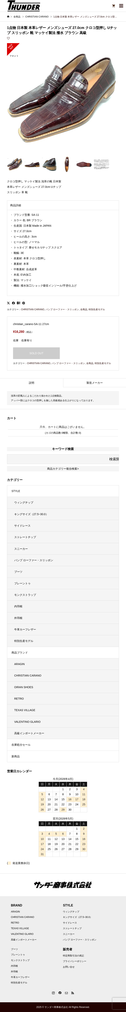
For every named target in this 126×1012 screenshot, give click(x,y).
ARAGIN (19, 664)
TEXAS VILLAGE (24, 710)
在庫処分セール (21, 744)
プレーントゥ (22, 583)
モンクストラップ (25, 594)
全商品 (83, 309)
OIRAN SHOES (23, 687)
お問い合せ (69, 967)
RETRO (19, 698)
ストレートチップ (25, 537)
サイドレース (22, 525)
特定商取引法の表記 (73, 955)
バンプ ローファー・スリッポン (62, 309)
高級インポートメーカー (29, 733)
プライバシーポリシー (74, 961)
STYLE (15, 491)
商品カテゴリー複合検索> (63, 468)
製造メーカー (94, 382)
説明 (31, 382)
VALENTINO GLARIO (27, 721)
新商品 (15, 756)
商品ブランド (19, 652)
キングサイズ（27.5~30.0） (31, 514)
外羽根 (18, 618)
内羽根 (18, 606)
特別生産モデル (97, 309)
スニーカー (21, 548)
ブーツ (18, 571)
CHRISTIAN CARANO (32, 309)
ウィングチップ (23, 502)
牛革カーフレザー (25, 629)
